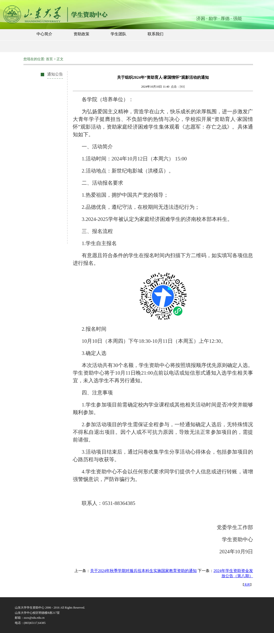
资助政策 (81, 34)
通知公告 (55, 74)
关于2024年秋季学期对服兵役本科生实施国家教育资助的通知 (143, 571)
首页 (49, 59)
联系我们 (155, 34)
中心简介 (44, 34)
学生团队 (118, 34)
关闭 (247, 584)
